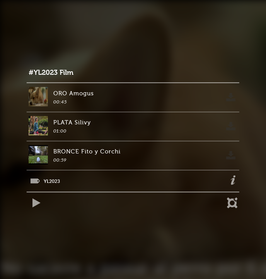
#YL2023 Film (51, 73)
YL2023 (52, 181)
